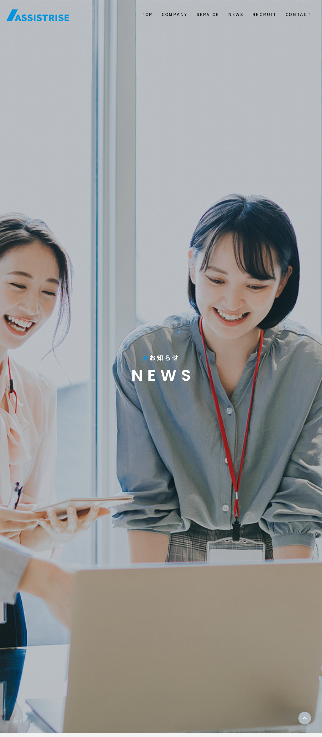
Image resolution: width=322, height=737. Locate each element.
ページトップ (304, 718)
